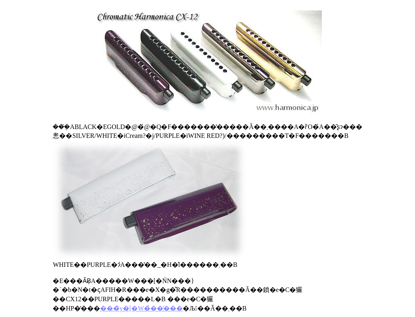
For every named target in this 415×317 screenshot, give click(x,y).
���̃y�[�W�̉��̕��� (141, 308)
